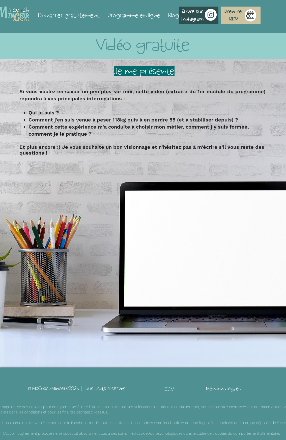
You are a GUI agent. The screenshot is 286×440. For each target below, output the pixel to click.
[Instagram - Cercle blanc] (211, 15)
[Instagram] (193, 19)
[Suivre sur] (193, 11)
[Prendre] (233, 11)
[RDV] (234, 19)
